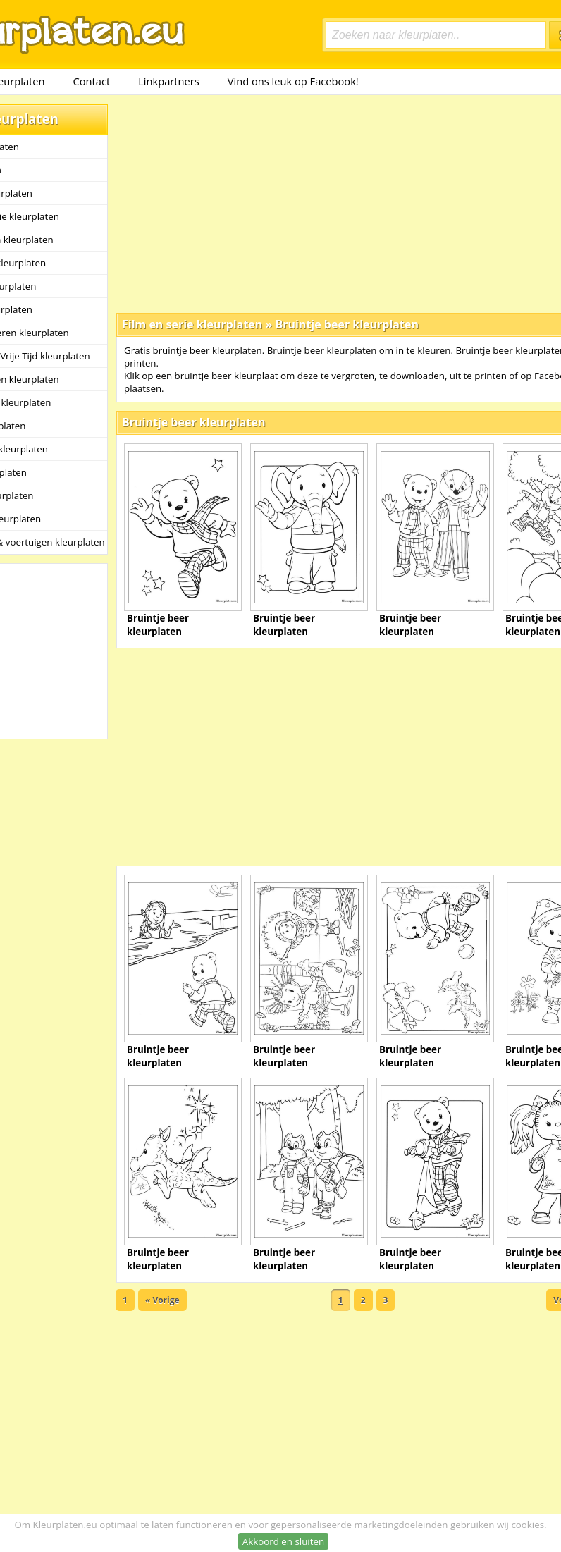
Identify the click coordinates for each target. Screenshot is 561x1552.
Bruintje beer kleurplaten (346, 324)
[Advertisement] (300, 203)
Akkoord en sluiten (283, 1541)
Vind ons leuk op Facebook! (293, 81)
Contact (92, 81)
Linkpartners (168, 81)
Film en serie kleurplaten (192, 324)
